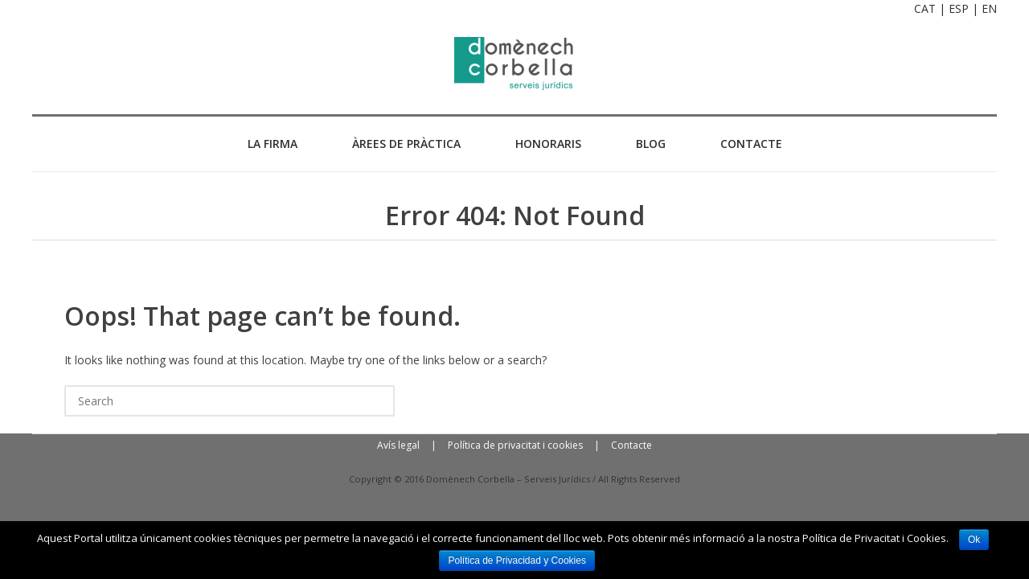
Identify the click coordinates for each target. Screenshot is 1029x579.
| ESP (954, 8)
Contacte (631, 445)
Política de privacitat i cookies (515, 445)
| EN (984, 8)
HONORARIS (548, 143)
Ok (974, 539)
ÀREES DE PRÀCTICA (406, 143)
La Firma (272, 143)
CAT (925, 8)
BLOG (651, 143)
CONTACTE (751, 143)
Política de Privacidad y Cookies (516, 560)
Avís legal (398, 445)
